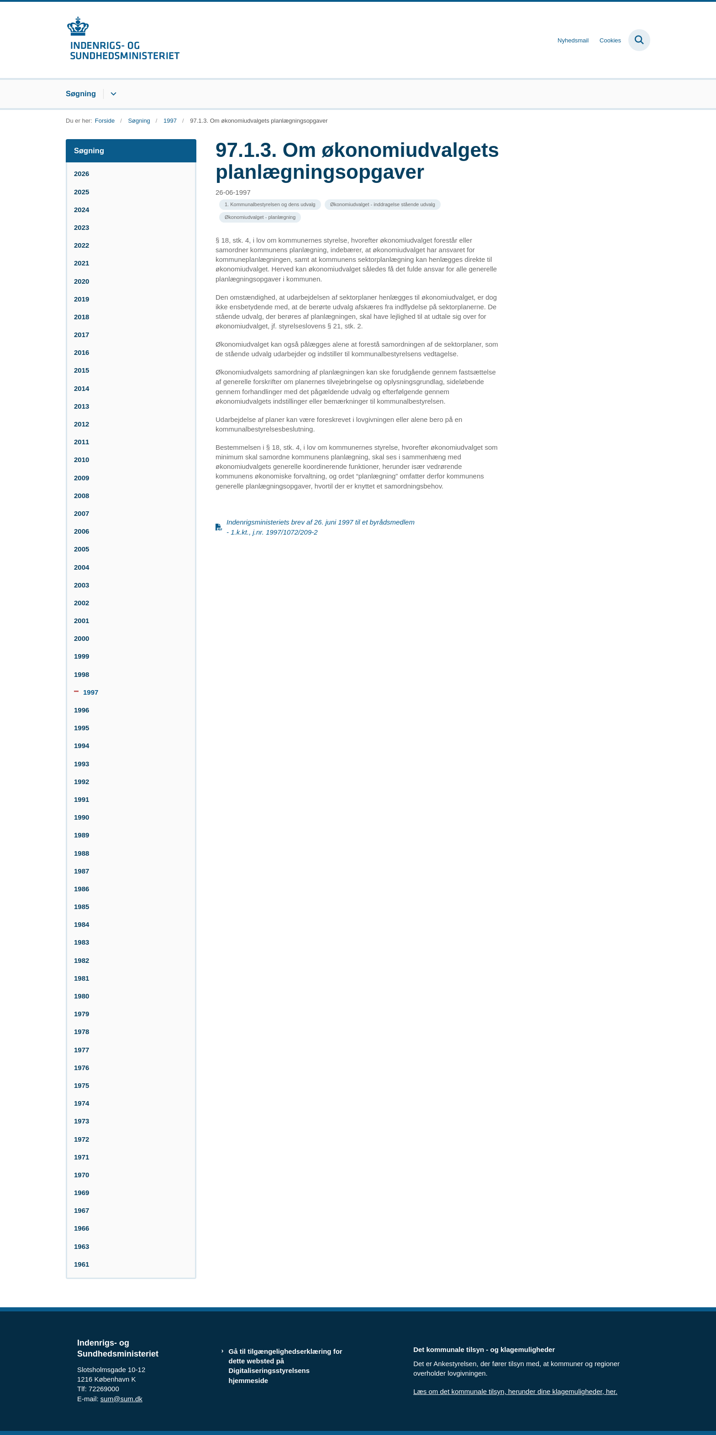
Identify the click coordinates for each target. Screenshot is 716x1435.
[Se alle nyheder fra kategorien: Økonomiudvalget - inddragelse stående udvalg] (383, 204)
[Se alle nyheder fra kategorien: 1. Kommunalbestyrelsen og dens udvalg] (270, 204)
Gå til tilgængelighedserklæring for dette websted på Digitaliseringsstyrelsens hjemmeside (285, 1365)
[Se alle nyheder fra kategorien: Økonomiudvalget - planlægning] (260, 217)
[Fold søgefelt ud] (639, 40)
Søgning (81, 93)
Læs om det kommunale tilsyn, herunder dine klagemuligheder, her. (515, 1391)
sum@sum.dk (121, 1399)
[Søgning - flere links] (112, 94)
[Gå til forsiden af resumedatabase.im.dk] (123, 39)
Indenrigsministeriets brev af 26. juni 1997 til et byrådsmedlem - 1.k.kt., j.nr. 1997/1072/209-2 (320, 527)
